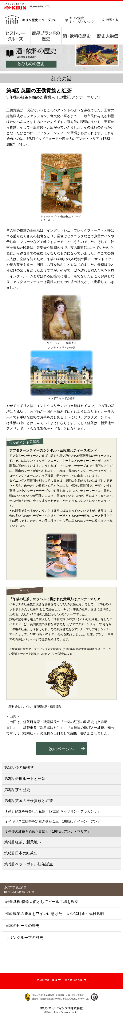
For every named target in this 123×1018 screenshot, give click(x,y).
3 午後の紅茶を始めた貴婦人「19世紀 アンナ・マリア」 (48, 831)
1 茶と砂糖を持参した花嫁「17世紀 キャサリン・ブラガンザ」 (53, 811)
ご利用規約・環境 (47, 980)
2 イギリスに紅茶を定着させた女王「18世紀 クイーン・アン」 (53, 821)
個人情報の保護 (74, 980)
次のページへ (61, 749)
